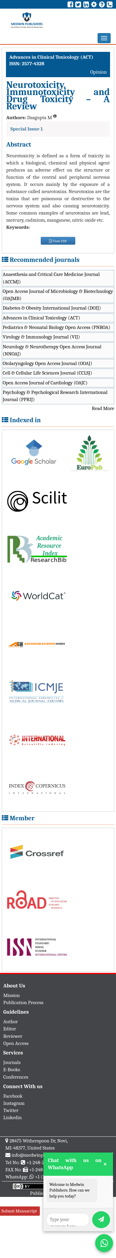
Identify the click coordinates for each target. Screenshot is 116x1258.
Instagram (14, 1103)
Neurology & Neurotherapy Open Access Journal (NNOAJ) (52, 350)
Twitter (10, 1110)
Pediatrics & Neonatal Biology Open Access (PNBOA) (56, 327)
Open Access (16, 1043)
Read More (103, 408)
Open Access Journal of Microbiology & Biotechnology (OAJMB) (58, 294)
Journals (12, 1062)
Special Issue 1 (26, 129)
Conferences (15, 1077)
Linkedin (12, 1117)
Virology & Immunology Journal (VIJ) (41, 337)
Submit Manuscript (19, 1211)
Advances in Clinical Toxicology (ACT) (41, 318)
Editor (9, 1029)
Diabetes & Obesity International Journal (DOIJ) (52, 308)
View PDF (58, 241)
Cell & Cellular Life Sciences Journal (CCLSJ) (47, 373)
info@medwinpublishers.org (41, 1155)
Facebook (13, 1096)
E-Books (11, 1069)
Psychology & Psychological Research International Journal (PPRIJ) (55, 395)
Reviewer (12, 1036)
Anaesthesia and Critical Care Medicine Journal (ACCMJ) (51, 277)
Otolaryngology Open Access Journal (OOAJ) (47, 363)
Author (10, 1021)
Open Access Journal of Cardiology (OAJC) (45, 383)
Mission (11, 995)
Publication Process (23, 1002)
